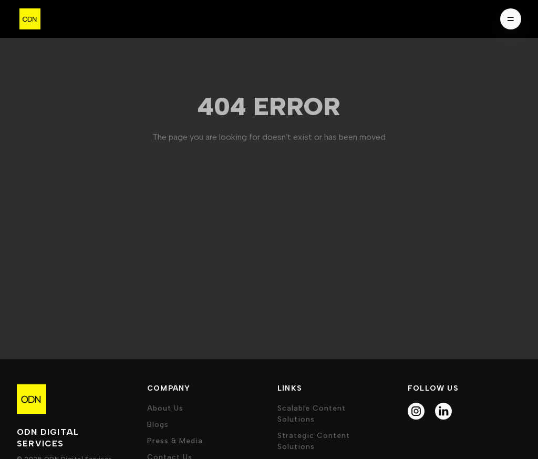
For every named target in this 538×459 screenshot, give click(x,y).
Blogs (158, 424)
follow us (433, 388)
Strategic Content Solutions (313, 441)
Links (289, 388)
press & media (175, 440)
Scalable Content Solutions (311, 414)
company (168, 388)
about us (165, 408)
